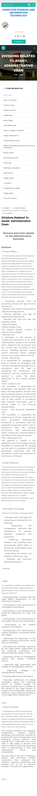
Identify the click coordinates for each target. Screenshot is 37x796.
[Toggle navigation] (3, 48)
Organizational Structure (11, 141)
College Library (8, 178)
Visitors (10, 213)
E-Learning (7, 183)
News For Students (10, 100)
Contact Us (19, 41)
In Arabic (6, 208)
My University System (10, 158)
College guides (8, 193)
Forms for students (10, 198)
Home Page (7, 95)
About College (8, 120)
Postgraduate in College (11, 188)
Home (16, 75)
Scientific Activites (9, 110)
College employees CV (11, 135)
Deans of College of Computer (13, 130)
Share (3, 779)
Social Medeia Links (9, 125)
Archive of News (19, 208)
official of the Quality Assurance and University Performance (19, 147)
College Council (8, 5)
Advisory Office (8, 153)
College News (8, 115)
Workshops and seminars (12, 168)
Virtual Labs (7, 163)
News (21, 75)
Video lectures (8, 173)
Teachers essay (8, 105)
